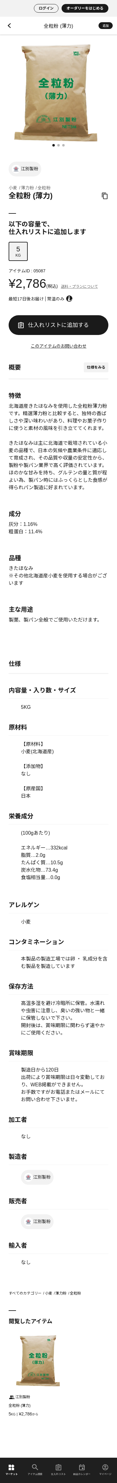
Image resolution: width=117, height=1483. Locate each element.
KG (18, 251)
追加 (106, 25)
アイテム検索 (35, 1470)
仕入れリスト (58, 1470)
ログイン (46, 8)
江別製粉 (25, 169)
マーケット (12, 1470)
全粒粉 (44, 187)
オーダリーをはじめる (85, 8)
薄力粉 (27, 187)
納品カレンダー (82, 1470)
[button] (53, 145)
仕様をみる (96, 367)
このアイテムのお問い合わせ (59, 346)
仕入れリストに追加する (53, 325)
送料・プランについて (79, 286)
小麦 (13, 187)
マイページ (105, 1470)
